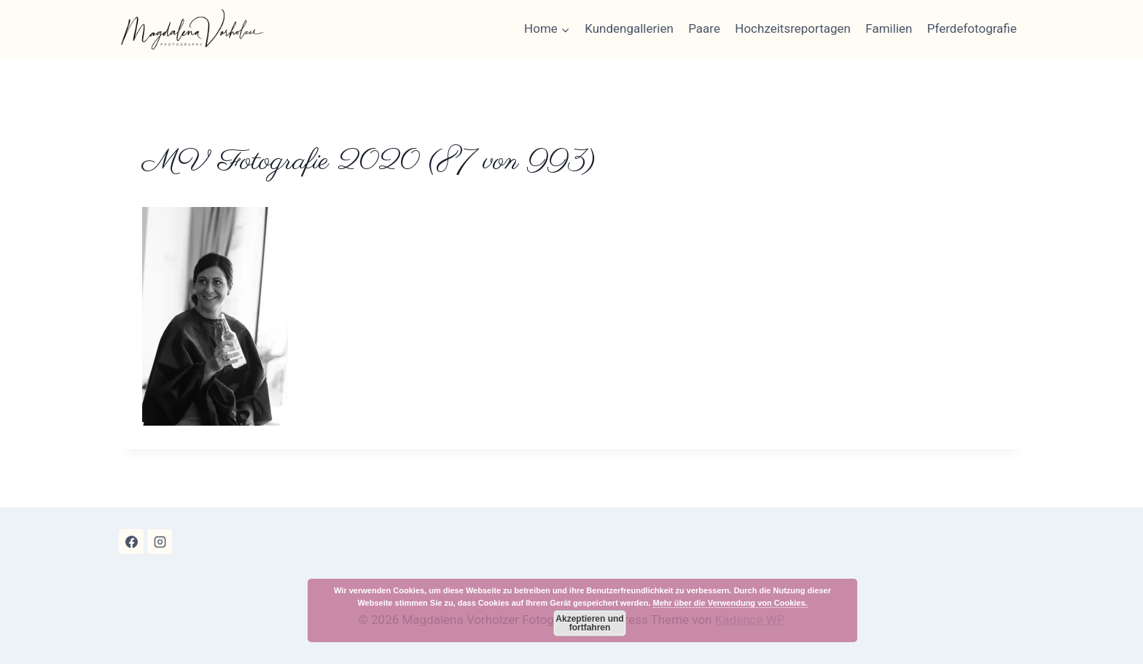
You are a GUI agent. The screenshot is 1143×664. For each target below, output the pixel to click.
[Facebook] (131, 541)
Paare (704, 28)
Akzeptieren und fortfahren (589, 623)
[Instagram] (159, 541)
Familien (888, 28)
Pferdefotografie (972, 28)
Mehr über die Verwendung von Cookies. (730, 602)
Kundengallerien (629, 28)
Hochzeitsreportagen (793, 28)
